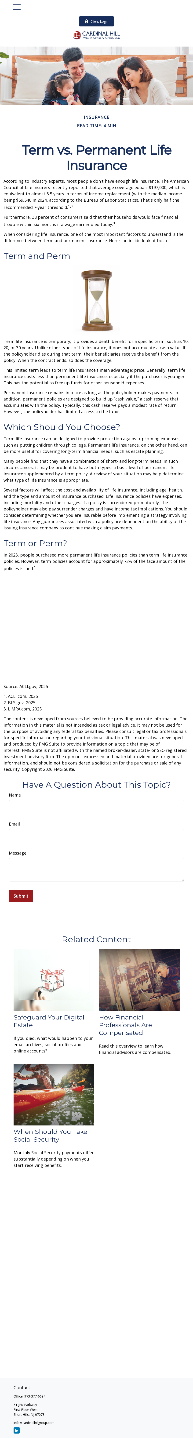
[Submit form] (21, 896)
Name (15, 795)
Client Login (96, 21)
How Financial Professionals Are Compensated (125, 1025)
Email (14, 824)
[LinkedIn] (17, 1430)
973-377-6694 (34, 1396)
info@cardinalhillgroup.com (34, 1422)
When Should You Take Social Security (50, 1135)
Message (17, 853)
